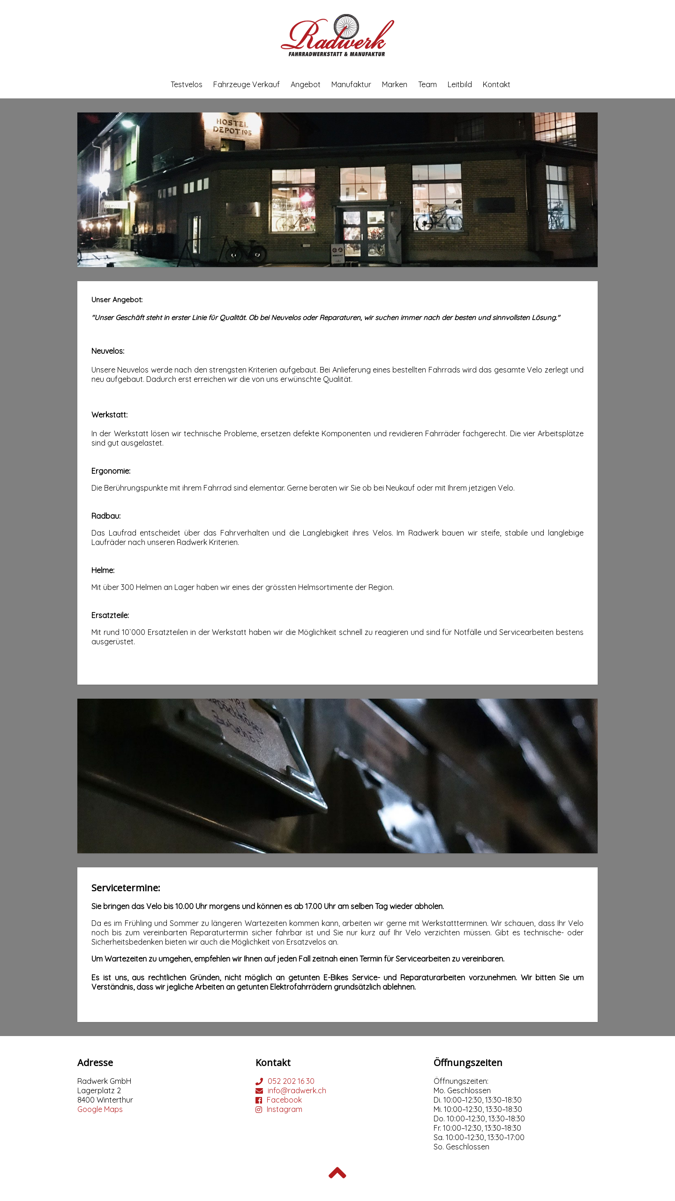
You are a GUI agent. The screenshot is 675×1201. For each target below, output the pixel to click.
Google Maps (100, 1109)
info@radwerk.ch (297, 1090)
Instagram (284, 1109)
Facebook (284, 1099)
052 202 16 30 (291, 1081)
